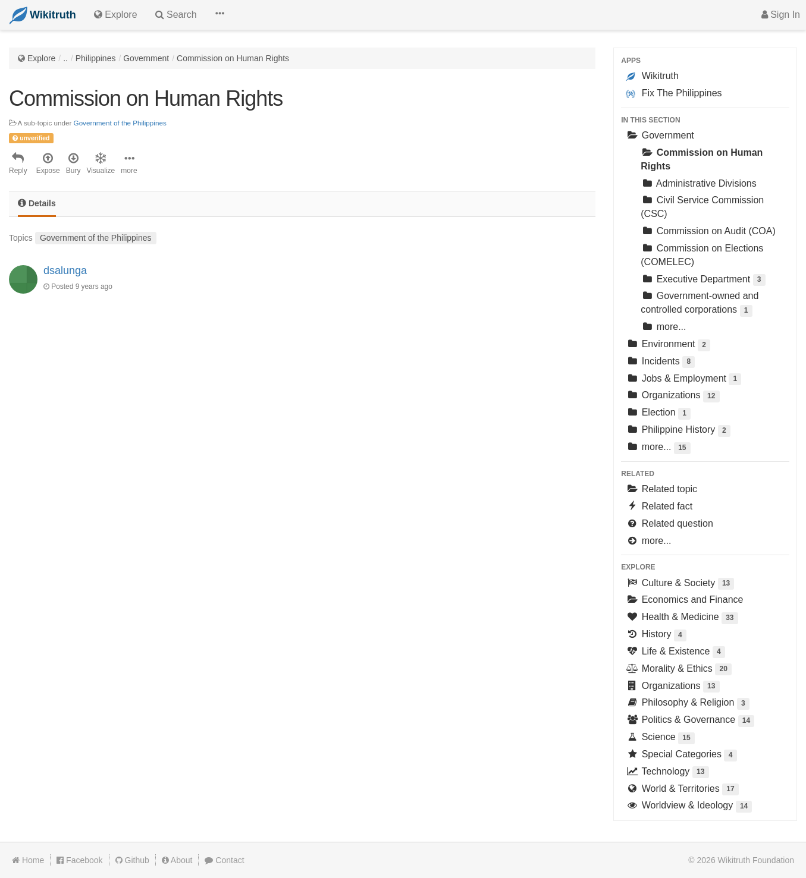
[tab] (37, 204)
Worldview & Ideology (689, 806)
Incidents (660, 362)
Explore (41, 58)
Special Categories (681, 755)
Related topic (661, 489)
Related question (669, 523)
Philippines (96, 58)
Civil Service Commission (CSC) (702, 207)
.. (65, 58)
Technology (667, 772)
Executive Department (703, 280)
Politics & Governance (690, 721)
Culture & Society (680, 584)
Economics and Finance (684, 599)
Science (660, 738)
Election (658, 413)
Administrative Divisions (699, 183)
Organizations (672, 396)
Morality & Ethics (679, 669)
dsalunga (65, 270)
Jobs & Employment (683, 379)
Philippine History (678, 430)
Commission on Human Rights (233, 58)
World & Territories (682, 789)
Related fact (659, 506)
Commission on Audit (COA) (708, 231)
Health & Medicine (682, 618)
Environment (668, 345)
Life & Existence (675, 652)
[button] (219, 15)
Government (146, 58)
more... (663, 327)
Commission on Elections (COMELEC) (702, 255)
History (656, 635)
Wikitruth (652, 76)
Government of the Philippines (120, 123)
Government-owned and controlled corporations (699, 303)
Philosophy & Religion (687, 703)
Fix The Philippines (674, 93)
